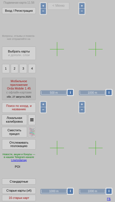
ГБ (109, 199)
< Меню (58, 6)
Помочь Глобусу (15, 176)
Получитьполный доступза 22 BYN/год (18, 24)
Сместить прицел (14, 132)
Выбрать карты (19, 53)
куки (76, 187)
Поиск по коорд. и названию (19, 107)
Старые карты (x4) (18, 194)
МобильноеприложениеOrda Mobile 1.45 (19, 88)
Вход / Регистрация (19, 10)
